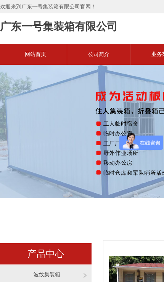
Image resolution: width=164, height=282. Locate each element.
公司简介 (98, 54)
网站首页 (35, 54)
